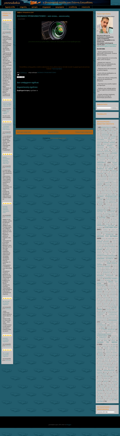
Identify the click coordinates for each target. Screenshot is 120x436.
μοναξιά (99, 277)
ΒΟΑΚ (100, 167)
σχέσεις (105, 340)
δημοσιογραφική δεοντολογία (105, 181)
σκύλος (114, 328)
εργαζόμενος (113, 215)
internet (99, 384)
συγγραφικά (46, 7)
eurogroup (99, 379)
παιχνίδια (99, 297)
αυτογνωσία (102, 159)
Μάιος (104, 269)
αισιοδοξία (113, 136)
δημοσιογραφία (112, 179)
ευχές (114, 224)
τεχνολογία (99, 349)
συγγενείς (107, 331)
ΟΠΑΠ (102, 294)
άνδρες (98, 144)
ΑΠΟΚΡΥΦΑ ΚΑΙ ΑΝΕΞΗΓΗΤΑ (103, 151)
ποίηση (103, 306)
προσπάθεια (99, 317)
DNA (104, 378)
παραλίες (101, 298)
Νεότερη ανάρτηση (24, 132)
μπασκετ (103, 280)
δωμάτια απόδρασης (106, 191)
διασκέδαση (106, 185)
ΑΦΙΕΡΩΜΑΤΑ (101, 162)
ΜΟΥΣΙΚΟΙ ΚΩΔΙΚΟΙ (111, 278)
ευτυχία (108, 224)
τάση (98, 346)
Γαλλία (104, 170)
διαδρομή (108, 184)
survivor (99, 396)
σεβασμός (108, 326)
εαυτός (98, 193)
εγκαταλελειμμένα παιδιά (107, 193)
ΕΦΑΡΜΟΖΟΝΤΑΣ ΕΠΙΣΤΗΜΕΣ (105, 225)
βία (106, 165)
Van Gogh (110, 398)
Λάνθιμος (99, 268)
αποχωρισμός (107, 153)
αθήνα (98, 135)
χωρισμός (113, 369)
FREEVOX (105, 381)
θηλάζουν (99, 234)
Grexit (104, 383)
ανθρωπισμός (100, 147)
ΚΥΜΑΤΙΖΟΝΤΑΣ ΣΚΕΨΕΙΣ (107, 264)
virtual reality (108, 399)
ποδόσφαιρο (113, 305)
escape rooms (113, 378)
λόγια (114, 268)
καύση (107, 252)
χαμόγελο (114, 364)
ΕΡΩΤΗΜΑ (102, 218)
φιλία (112, 361)
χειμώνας (114, 366)
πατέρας (114, 300)
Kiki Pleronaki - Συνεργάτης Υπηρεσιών (6, 303)
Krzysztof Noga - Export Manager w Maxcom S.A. (7, 104)
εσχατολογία (107, 219)
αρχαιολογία (104, 156)
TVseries (105, 398)
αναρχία (99, 142)
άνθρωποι (111, 147)
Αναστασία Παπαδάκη (109, 142)
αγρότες (110, 132)
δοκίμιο (109, 190)
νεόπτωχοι (99, 286)
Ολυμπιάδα (113, 291)
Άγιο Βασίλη (104, 132)
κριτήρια (99, 263)
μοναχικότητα (105, 277)
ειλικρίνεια (103, 198)
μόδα (114, 274)
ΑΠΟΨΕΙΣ (114, 153)
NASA (98, 389)
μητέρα (98, 274)
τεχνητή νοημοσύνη (109, 348)
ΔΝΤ (105, 190)
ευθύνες (105, 222)
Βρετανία (99, 170)
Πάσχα (109, 300)
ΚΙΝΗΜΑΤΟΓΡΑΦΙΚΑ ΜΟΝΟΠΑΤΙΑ (106, 255)
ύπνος (114, 358)
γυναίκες (105, 176)
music (106, 387)
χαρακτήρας (107, 366)
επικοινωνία (86, 7)
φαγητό (106, 360)
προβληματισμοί (101, 312)
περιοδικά (106, 303)
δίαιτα (114, 184)
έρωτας (115, 216)
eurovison (107, 379)
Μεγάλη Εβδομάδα (107, 271)
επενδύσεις (113, 208)
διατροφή (113, 185)
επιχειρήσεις (105, 215)
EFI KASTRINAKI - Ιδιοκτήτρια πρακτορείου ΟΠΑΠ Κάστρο (7, 127)
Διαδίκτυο (114, 182)
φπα (115, 363)
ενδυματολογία (107, 205)
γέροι (98, 172)
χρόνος (98, 369)
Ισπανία (114, 240)
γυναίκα (99, 176)
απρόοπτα (103, 155)
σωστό (104, 344)
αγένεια (112, 130)
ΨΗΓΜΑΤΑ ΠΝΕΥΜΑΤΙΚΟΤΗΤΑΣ (105, 370)
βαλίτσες (109, 164)
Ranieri (103, 393)
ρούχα (103, 326)
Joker (107, 384)
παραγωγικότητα (113, 297)
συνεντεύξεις (114, 336)
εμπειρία (35, 7)
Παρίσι (104, 300)
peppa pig (110, 390)
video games (100, 399)
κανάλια (114, 249)
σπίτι (98, 331)
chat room (115, 376)
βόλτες (106, 167)
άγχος (98, 133)
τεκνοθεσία (103, 346)
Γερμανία (114, 170)
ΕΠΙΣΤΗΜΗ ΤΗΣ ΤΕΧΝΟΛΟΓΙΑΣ (106, 211)
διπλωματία (99, 190)
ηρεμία (113, 229)
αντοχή (114, 148)
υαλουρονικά (105, 357)
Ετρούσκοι (113, 221)
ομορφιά (106, 292)
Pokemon (101, 392)
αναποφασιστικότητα (102, 141)
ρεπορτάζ (111, 323)
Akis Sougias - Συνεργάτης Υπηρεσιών (6, 354)
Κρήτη (107, 261)
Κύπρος (114, 265)
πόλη (100, 308)
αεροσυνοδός (112, 133)
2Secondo (8, 33)
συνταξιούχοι (109, 339)
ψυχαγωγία (99, 372)
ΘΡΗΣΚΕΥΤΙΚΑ (110, 234)
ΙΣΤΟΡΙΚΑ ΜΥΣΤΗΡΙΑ (103, 242)
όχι (109, 294)
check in (100, 378)
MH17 (116, 386)
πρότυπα (105, 320)
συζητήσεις (113, 331)
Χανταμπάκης (100, 366)
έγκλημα (115, 193)
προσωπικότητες (112, 318)
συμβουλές (99, 332)
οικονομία (99, 291)
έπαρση (106, 208)
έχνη (98, 227)
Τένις (109, 346)
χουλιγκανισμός (100, 367)
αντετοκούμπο (100, 148)
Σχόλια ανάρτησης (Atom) (58, 138)
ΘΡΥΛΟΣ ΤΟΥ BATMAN (107, 236)
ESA (107, 378)
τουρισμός (114, 352)
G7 (111, 381)
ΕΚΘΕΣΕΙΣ (108, 199)
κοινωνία (104, 257)
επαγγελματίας (100, 208)
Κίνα (112, 254)
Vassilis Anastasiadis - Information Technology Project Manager (7, 26)
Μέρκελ (98, 272)
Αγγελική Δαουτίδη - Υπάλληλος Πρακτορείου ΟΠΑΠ (6, 209)
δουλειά (114, 190)
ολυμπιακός (99, 292)
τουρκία (101, 354)
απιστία (113, 150)
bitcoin (111, 375)
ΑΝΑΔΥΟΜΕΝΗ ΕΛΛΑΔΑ (104, 139)
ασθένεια (110, 156)
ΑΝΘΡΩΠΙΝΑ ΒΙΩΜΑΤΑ (104, 145)
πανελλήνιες (105, 297)
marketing (102, 386)
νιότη (99, 288)
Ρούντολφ (113, 325)
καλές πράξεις (100, 248)
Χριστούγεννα (111, 367)
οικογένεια (112, 289)
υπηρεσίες (23, 7)
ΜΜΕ (103, 274)
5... (115, 129)
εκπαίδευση (73, 7)
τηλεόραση (99, 352)
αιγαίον (114, 135)
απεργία (106, 150)
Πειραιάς (103, 301)
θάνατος (114, 231)
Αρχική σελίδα (10, 7)
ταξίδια (114, 344)
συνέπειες (113, 337)
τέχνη (98, 348)
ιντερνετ (110, 238)
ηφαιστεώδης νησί (101, 231)
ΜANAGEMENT (101, 285)
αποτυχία (114, 151)
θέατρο (98, 233)
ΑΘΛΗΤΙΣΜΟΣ (105, 135)
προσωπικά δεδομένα (102, 318)
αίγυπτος (99, 136)
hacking (114, 383)
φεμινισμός (99, 361)
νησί (116, 286)
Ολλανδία (107, 291)
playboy (115, 390)
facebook (99, 381)
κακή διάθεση (107, 244)
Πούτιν (115, 309)
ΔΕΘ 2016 (114, 176)
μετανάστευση (106, 272)
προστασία (106, 317)
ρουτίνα (99, 326)
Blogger (68, 425)
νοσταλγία (104, 288)
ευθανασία (99, 222)
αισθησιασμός (106, 136)
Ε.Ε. (114, 191)
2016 (102, 129)
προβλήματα (113, 311)
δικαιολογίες (106, 188)
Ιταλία (114, 241)
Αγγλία (108, 130)
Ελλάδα (101, 204)
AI (115, 372)
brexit (116, 375)
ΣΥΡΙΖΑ (98, 340)
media (108, 386)
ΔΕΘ (109, 176)
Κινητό (98, 257)
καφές (113, 252)
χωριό (105, 369)
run (116, 393)
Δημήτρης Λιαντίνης (112, 178)
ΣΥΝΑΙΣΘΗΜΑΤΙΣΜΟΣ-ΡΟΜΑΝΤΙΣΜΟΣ (104, 335)
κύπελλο (108, 265)
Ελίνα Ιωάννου (114, 202)
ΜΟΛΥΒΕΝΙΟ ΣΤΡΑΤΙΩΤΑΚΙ (105, 275)
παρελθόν (99, 300)
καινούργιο (99, 244)
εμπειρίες (99, 205)
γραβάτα (109, 175)
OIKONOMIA (100, 390)
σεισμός (114, 326)
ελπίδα (114, 204)
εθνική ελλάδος (111, 194)
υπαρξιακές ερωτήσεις (104, 358)
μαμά (115, 269)
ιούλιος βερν (100, 240)
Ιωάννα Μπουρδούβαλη (102, 243)
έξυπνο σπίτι (113, 207)
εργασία (99, 216)
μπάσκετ (109, 280)
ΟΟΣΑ (98, 294)
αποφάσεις (99, 153)
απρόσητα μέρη (112, 155)
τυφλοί (98, 357)
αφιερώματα (59, 7)
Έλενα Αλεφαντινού (110, 201)
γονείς (103, 175)
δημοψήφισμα (100, 182)
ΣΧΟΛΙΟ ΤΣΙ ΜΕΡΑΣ (107, 342)
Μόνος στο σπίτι (113, 277)
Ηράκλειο (105, 229)
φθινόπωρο (106, 361)
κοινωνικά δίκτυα (112, 257)
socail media (113, 395)
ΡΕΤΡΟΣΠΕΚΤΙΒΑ (101, 325)
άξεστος (99, 150)
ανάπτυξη (113, 141)
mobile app (100, 387)
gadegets (115, 381)
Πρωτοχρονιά (108, 322)
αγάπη (103, 130)
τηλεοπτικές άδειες (110, 351)
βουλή (113, 167)
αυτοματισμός (100, 161)
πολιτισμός (109, 309)
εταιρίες (106, 221)
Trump (99, 398)
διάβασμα (107, 182)
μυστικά (112, 283)
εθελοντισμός (102, 194)
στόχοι (102, 331)
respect (108, 393)
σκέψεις (102, 328)
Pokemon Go (108, 392)
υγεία (110, 357)
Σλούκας (99, 329)
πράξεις (100, 311)
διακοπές (99, 185)
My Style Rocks (112, 387)
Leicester (112, 384)
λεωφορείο (106, 268)
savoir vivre (101, 395)
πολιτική (106, 308)
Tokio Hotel (105, 396)
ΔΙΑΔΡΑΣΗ (100, 184)
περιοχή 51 (113, 303)
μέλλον (114, 271)
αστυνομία (108, 158)
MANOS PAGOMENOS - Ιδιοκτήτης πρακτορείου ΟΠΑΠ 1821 (6, 160)
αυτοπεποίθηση (111, 161)
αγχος (115, 132)
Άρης (98, 156)
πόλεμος (115, 306)
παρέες (114, 298)
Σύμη (111, 332)
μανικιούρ (99, 271)
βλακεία (115, 165)
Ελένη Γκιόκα (100, 202)
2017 (106, 129)
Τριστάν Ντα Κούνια (111, 354)
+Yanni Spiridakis (57, 69)
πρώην (102, 322)
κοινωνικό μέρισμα (101, 260)
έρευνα (104, 216)
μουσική (101, 278)
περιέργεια (99, 303)
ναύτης (109, 285)
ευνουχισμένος (112, 222)
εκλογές (114, 199)
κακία (114, 244)
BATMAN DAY (105, 375)
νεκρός (114, 285)
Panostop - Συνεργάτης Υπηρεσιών (6, 340)
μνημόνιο (109, 274)
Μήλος (114, 272)
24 (109, 129)
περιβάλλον (113, 301)
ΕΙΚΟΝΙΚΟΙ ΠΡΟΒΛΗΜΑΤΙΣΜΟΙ (46, 72)
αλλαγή (105, 138)
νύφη (109, 288)
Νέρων (105, 286)
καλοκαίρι (99, 249)
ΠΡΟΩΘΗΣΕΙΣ (112, 320)
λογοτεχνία (99, 269)
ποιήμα (98, 306)
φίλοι (116, 361)
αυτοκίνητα (112, 159)
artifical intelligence (101, 373)
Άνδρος (105, 144)
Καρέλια (106, 251)
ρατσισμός (99, 323)
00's (116, 127)
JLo (103, 384)
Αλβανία (98, 138)
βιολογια (111, 165)
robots (112, 393)
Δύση (98, 191)
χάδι (110, 364)
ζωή (102, 227)
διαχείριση (109, 187)
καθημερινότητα (112, 243)
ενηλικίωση (99, 207)
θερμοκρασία (105, 233)
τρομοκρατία (100, 355)
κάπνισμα (99, 251)
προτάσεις (99, 320)
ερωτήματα (113, 218)
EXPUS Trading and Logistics (6, 111)
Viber (115, 398)
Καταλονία (99, 252)
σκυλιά (109, 328)
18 (98, 129)
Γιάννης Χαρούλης (111, 173)
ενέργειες (114, 205)
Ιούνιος (107, 240)
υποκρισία (99, 360)
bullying (100, 376)
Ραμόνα (114, 322)
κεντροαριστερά (100, 254)
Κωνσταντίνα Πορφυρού (103, 266)
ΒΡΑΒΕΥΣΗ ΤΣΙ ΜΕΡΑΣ (105, 169)
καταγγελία (113, 251)
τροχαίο (107, 355)
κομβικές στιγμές (112, 260)
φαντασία (113, 360)
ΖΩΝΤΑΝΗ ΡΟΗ (110, 227)
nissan (114, 389)
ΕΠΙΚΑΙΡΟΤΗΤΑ (102, 210)
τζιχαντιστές (100, 351)
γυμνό (114, 175)
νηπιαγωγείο (111, 286)
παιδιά (104, 295)
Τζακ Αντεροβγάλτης (111, 349)
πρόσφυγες (113, 317)
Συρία (115, 339)
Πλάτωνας (106, 305)
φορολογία (108, 363)
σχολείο (113, 340)
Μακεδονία (110, 269)
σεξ (97, 328)
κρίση (113, 261)
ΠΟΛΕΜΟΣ (109, 306)
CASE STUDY (106, 376)
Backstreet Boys (112, 373)
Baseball (99, 375)
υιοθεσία (115, 357)
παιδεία (113, 294)
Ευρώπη (99, 224)
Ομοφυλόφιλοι (112, 292)
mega (112, 386)
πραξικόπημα (106, 311)
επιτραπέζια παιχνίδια (110, 213)
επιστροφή (99, 213)
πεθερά (98, 301)
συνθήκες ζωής (100, 339)
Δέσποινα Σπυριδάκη (101, 178)
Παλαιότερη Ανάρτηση (83, 132)
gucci (109, 383)
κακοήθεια (99, 246)
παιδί (98, 295)
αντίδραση (108, 148)
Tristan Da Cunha (113, 396)
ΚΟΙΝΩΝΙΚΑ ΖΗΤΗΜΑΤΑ (105, 258)
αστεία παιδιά (101, 158)
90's (99, 130)
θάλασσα (109, 231)
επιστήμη (113, 210)
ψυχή (106, 372)
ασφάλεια (115, 158)
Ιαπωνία (104, 238)
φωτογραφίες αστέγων (102, 364)
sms (107, 395)
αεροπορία (104, 133)
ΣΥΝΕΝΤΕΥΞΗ (102, 337)
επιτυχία (99, 214)
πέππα (108, 301)
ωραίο (111, 372)
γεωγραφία (105, 172)
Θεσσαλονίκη (113, 233)
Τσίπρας (113, 355)
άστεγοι (115, 156)
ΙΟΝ (115, 238)
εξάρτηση (106, 207)
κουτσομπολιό (100, 261)
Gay (99, 383)
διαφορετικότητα (101, 187)
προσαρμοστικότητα (110, 315)
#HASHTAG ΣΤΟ (107, 127)
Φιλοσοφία (101, 363)
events (113, 379)
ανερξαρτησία (112, 144)
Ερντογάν (110, 216)
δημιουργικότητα (102, 179)
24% (112, 129)
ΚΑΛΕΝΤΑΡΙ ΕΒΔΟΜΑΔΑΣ (109, 246)
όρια (106, 294)
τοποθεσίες (107, 352)
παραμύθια (107, 298)
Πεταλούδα (99, 305)
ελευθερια (107, 202)
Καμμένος (108, 249)
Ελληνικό (108, 204)
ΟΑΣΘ (113, 288)
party (105, 390)
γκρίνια (98, 175)
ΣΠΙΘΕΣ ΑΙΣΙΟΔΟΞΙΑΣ (109, 329)
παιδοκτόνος (112, 295)
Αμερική (113, 138)
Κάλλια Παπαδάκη (111, 248)
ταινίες (109, 344)
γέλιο (108, 170)
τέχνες (114, 346)
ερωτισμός (99, 219)
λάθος (114, 266)
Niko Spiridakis (106, 389)
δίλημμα (114, 188)
